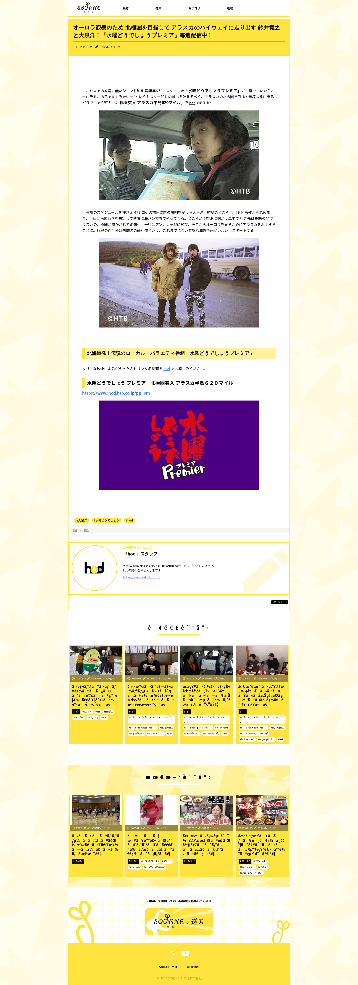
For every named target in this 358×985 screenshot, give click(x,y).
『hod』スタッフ (110, 47)
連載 (230, 8)
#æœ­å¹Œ (108, 711)
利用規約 (193, 967)
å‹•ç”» (76, 711)
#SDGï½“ (167, 861)
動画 (86, 530)
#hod (129, 520)
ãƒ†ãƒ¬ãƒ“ (189, 861)
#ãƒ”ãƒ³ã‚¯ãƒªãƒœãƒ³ (154, 866)
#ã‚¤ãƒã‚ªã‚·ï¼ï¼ (251, 872)
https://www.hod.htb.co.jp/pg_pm (116, 393)
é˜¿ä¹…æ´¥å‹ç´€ (156, 828)
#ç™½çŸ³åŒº (259, 861)
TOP (75, 530)
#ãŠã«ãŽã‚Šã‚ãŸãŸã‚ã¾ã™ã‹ (150, 719)
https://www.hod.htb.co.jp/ (141, 577)
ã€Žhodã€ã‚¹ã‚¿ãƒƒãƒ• (103, 678)
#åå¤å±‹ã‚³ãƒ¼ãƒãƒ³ (254, 733)
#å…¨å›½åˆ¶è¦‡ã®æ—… (143, 727)
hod (192, 102)
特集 (158, 8)
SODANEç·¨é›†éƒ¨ (101, 828)
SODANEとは (168, 967)
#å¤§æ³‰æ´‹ (136, 733)
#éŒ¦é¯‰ (87, 711)
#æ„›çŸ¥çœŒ (166, 727)
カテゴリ (194, 8)
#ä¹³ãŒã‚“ (135, 866)
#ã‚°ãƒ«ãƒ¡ (92, 717)
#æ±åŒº (79, 717)
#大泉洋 (81, 520)
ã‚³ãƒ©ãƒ (78, 861)
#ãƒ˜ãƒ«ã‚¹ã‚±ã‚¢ (150, 861)
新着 (126, 8)
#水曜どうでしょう (106, 520)
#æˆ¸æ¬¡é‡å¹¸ (155, 733)
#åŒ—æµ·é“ (247, 866)
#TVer (104, 717)
